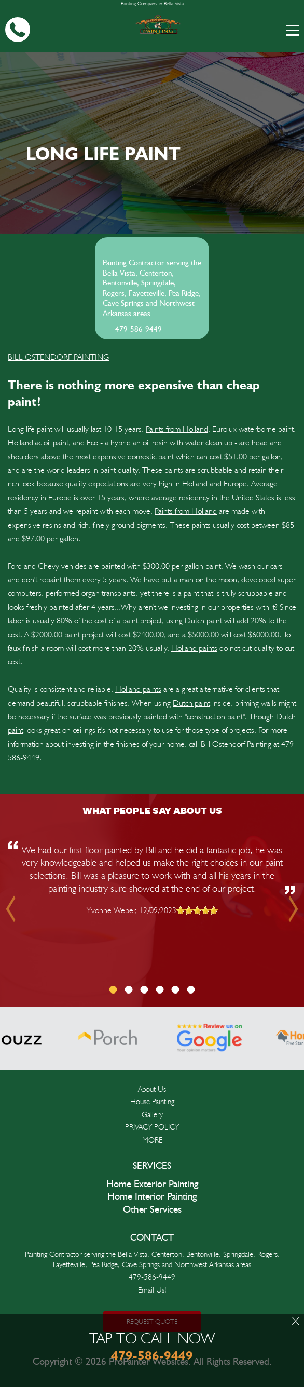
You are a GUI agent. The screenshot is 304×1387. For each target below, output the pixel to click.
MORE (152, 1140)
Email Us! (152, 1290)
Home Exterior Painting (152, 1184)
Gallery (152, 1114)
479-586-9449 (138, 329)
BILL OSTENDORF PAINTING (58, 357)
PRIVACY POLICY (152, 1127)
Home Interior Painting (152, 1197)
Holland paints (194, 648)
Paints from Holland (177, 429)
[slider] (197, 910)
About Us (152, 1089)
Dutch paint (191, 703)
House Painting (152, 1101)
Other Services (152, 1210)
